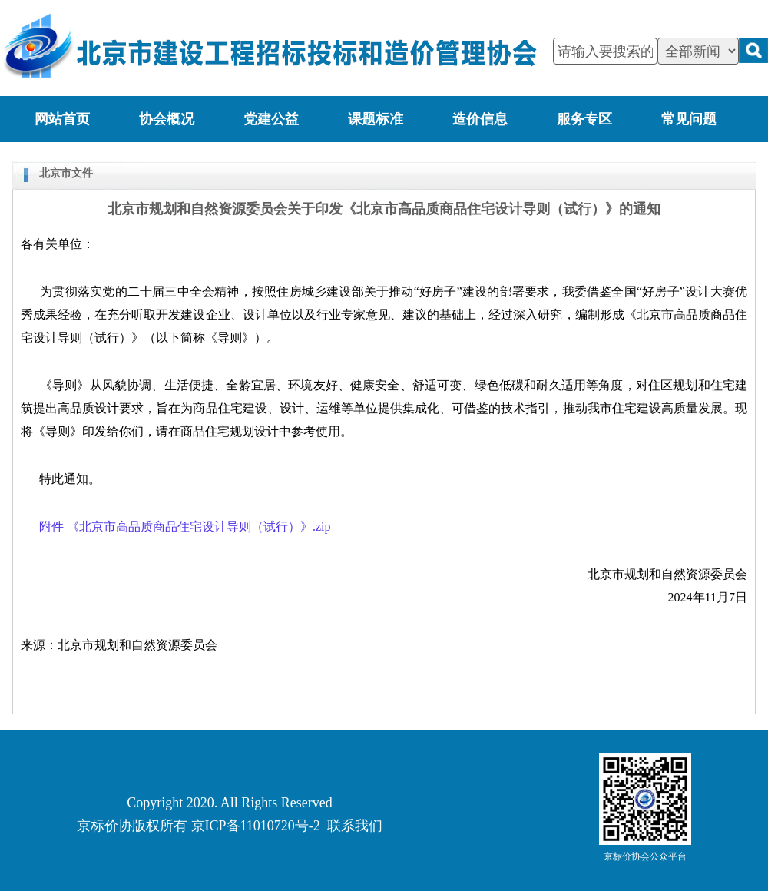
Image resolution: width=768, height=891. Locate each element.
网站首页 (62, 119)
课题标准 (375, 119)
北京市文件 (66, 173)
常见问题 (689, 119)
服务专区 (584, 119)
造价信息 (480, 119)
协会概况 (166, 119)
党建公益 (271, 119)
